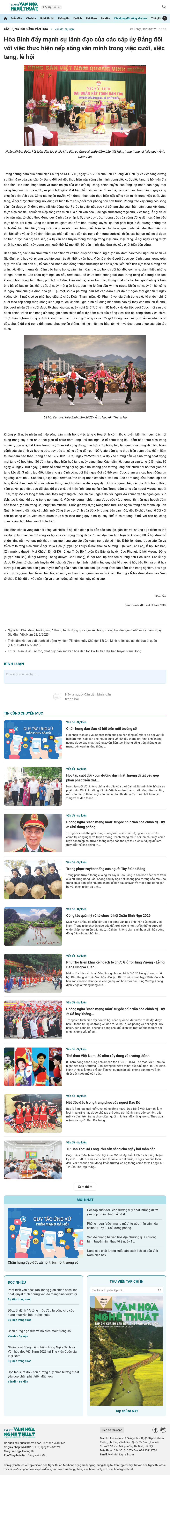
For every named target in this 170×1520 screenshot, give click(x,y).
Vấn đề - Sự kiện (64, 29)
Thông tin (64, 18)
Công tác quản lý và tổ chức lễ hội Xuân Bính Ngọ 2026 (108, 915)
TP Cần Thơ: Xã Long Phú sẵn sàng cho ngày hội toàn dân (110, 1149)
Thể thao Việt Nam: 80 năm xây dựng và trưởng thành (108, 1056)
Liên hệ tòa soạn (112, 1430)
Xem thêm (85, 1187)
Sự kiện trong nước (19, 1299)
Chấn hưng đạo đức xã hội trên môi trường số (101, 729)
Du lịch (77, 18)
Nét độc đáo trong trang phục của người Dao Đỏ (103, 1102)
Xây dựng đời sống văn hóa (130, 18)
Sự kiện (105, 18)
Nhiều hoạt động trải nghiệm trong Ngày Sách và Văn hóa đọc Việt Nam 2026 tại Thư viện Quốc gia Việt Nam (42, 1351)
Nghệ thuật (47, 18)
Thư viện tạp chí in (127, 1281)
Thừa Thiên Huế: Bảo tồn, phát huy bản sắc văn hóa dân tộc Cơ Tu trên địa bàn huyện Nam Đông (74, 651)
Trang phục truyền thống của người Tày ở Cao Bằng (105, 869)
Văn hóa (31, 18)
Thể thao (91, 18)
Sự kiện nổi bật (52, 7)
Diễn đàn (16, 18)
